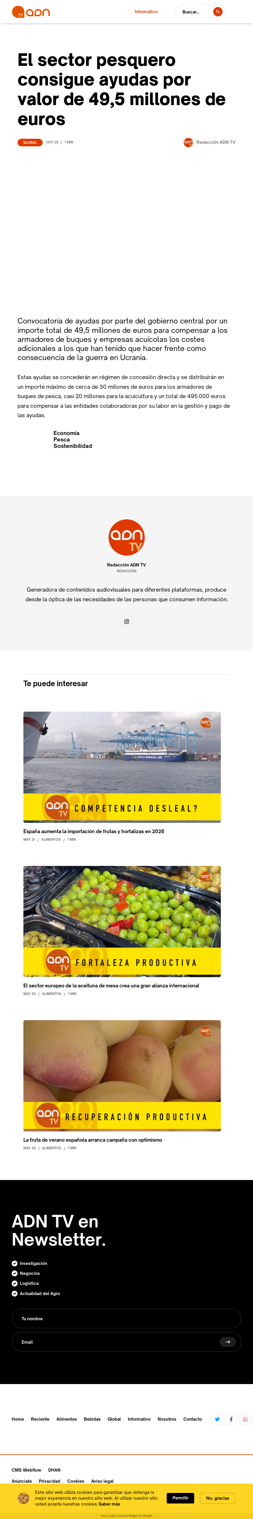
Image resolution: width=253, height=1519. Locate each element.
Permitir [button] (180, 1497)
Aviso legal (102, 1481)
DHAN (54, 1469)
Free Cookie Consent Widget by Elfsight (126, 1516)
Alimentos (66, 1419)
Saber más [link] (109, 1503)
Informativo (139, 1419)
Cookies (75, 1481)
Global (30, 143)
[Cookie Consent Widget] (126, 1501)
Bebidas (92, 1419)
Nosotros (167, 1419)
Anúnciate (22, 1481)
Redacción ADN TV (126, 565)
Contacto (192, 1419)
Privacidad (49, 1481)
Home (18, 1419)
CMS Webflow (26, 1469)
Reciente (40, 1419)
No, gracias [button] (217, 1498)
